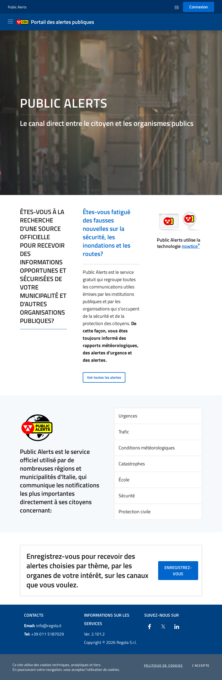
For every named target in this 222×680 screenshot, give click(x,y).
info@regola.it (43, 625)
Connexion (198, 7)
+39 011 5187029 (44, 634)
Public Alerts (17, 7)
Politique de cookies (163, 665)
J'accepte (200, 665)
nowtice (191, 246)
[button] (176, 7)
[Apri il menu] (10, 21)
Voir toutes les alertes (104, 377)
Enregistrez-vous (178, 570)
